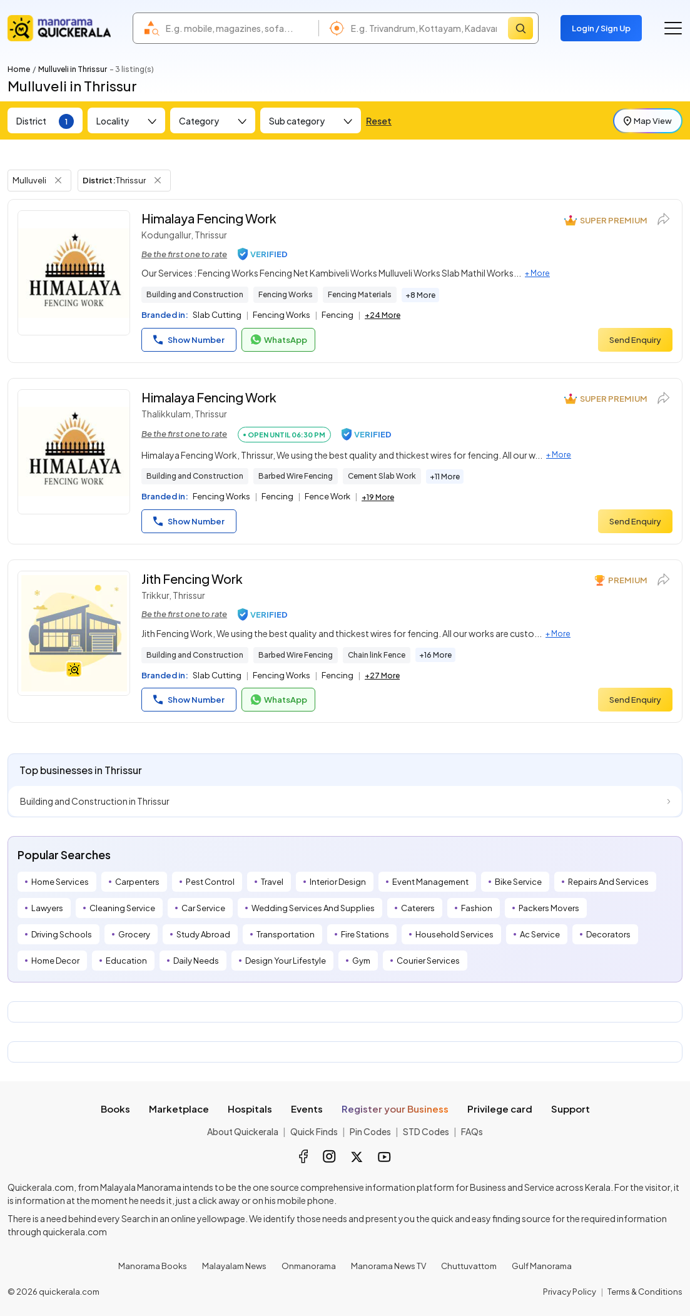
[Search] (520, 28)
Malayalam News (234, 1266)
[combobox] (239, 28)
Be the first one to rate (184, 254)
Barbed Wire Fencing (295, 476)
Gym (361, 961)
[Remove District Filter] (157, 180)
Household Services (454, 934)
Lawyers (47, 908)
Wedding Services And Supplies (313, 908)
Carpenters (137, 882)
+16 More (435, 655)
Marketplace (179, 1109)
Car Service (203, 908)
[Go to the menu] (673, 28)
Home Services (60, 882)
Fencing (337, 315)
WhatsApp (278, 340)
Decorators (608, 934)
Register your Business (395, 1109)
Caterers (418, 908)
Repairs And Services (608, 882)
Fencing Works (285, 294)
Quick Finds (314, 1131)
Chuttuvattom (469, 1266)
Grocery (134, 934)
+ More (537, 273)
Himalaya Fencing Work (209, 218)
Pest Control (210, 882)
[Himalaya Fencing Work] (74, 272)
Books (115, 1109)
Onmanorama (309, 1266)
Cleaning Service (122, 908)
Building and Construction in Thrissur (95, 801)
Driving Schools (61, 934)
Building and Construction (194, 294)
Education (126, 961)
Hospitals (250, 1109)
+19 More (378, 497)
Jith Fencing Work (192, 578)
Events (307, 1109)
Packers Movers (549, 908)
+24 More (382, 315)
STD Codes (426, 1131)
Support (570, 1109)
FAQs (472, 1131)
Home (19, 69)
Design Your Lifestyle (285, 961)
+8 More (420, 295)
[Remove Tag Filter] (58, 180)
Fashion (476, 908)
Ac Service (540, 934)
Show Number (189, 340)
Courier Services (428, 961)
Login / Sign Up (601, 28)
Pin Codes (370, 1131)
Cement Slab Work (382, 476)
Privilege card (499, 1109)
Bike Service (518, 882)
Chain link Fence (376, 655)
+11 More (445, 476)
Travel (272, 882)
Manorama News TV (388, 1266)
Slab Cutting (217, 315)
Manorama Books (152, 1266)
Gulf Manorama (542, 1266)
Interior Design (338, 882)
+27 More (382, 675)
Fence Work (327, 496)
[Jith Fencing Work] (74, 633)
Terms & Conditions (644, 1292)
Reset (379, 120)
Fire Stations (365, 934)
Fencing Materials (360, 294)
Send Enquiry (635, 340)
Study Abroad (203, 934)
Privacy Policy (569, 1292)
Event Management (430, 882)
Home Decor (55, 961)
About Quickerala (242, 1131)
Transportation (285, 934)
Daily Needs (196, 961)
